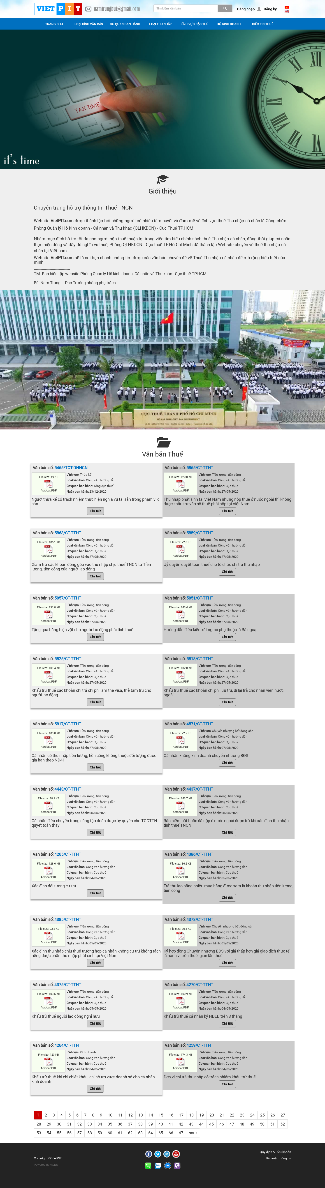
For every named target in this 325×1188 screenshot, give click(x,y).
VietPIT (56, 1158)
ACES (54, 1164)
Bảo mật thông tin (278, 1158)
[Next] (193, 1132)
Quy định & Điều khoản (275, 1152)
